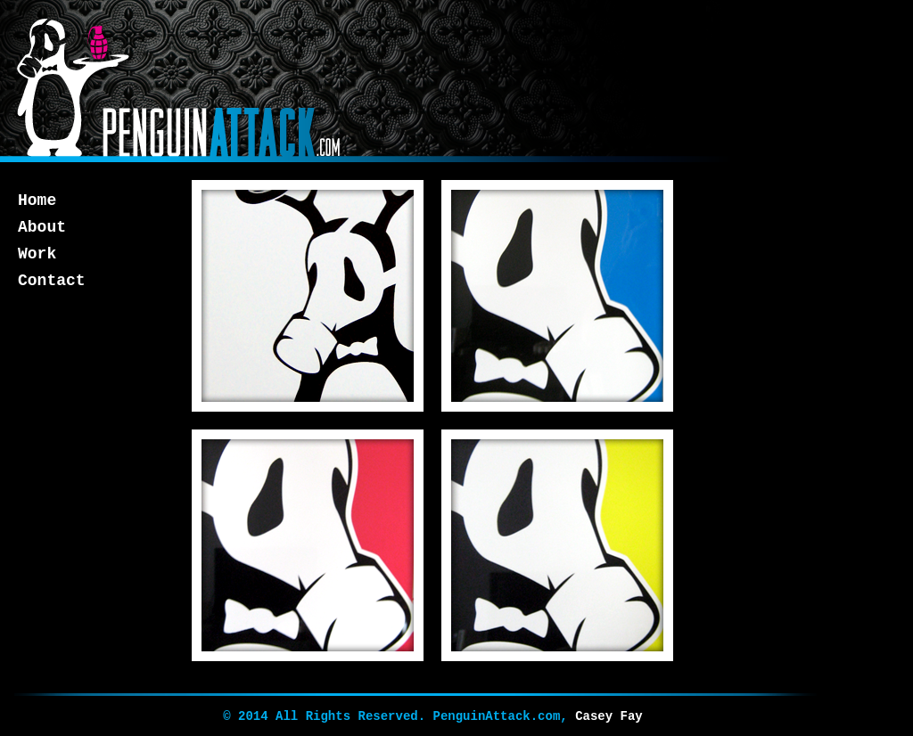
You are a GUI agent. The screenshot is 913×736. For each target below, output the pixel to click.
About (42, 227)
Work (37, 254)
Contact (52, 281)
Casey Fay (609, 716)
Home (37, 200)
